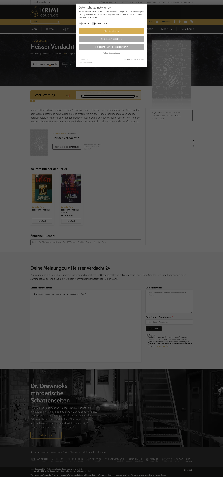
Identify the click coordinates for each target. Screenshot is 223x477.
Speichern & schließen (111, 38)
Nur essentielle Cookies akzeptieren (111, 46)
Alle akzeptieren (111, 31)
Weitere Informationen (111, 53)
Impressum (128, 59)
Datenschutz (139, 59)
